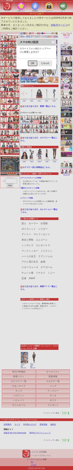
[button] (53, 42)
